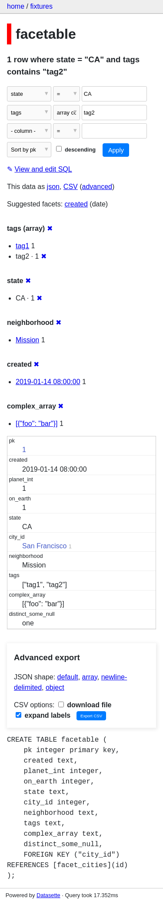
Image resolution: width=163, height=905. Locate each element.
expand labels (43, 715)
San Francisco (44, 546)
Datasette (48, 895)
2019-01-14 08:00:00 (48, 381)
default (67, 677)
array (89, 677)
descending (76, 149)
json (53, 186)
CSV (70, 186)
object (55, 687)
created (76, 204)
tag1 (22, 246)
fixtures (41, 6)
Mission (27, 340)
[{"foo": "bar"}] (37, 423)
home (15, 6)
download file (85, 705)
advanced (97, 186)
